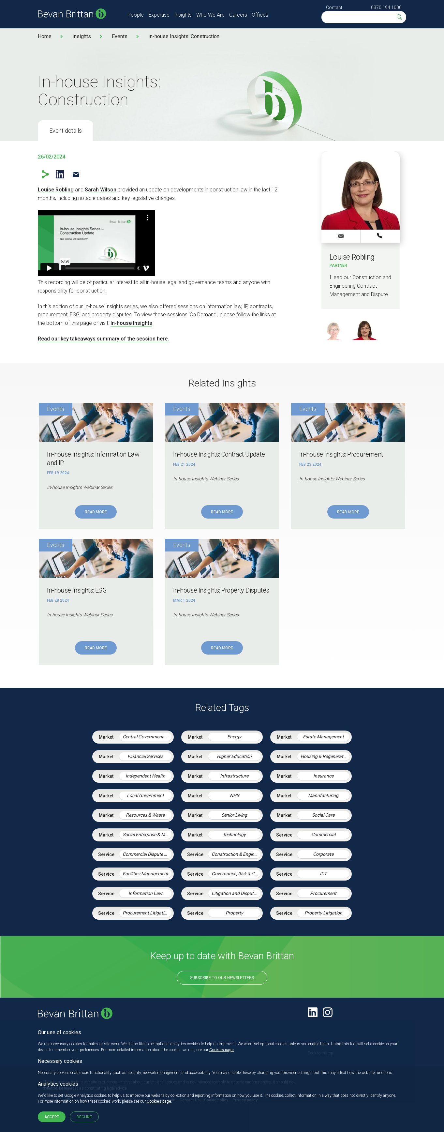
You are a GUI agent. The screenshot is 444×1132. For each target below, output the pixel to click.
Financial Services (145, 756)
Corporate (323, 854)
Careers (238, 15)
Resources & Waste (145, 815)
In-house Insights (131, 323)
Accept (51, 1117)
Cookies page (221, 1050)
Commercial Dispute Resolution (147, 854)
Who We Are (210, 15)
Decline (84, 1117)
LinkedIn (60, 174)
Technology (234, 834)
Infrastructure (234, 775)
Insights (183, 15)
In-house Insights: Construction (183, 36)
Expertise (159, 15)
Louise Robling (56, 190)
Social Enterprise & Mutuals (147, 834)
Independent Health (145, 775)
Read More (96, 512)
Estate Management (323, 736)
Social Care (323, 815)
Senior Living (234, 815)
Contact (334, 7)
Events (119, 36)
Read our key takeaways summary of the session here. (103, 339)
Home (45, 36)
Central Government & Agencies (147, 736)
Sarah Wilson (100, 190)
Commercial (323, 834)
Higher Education (234, 756)
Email (76, 174)
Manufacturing (323, 795)
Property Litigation (323, 912)
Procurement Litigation (146, 912)
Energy (234, 736)
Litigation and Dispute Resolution (236, 893)
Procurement (323, 893)
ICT (323, 873)
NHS (234, 795)
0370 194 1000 (386, 7)
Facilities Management (145, 873)
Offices (260, 15)
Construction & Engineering (236, 854)
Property (234, 912)
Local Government (145, 795)
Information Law (145, 893)
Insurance (323, 775)
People (135, 15)
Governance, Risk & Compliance (236, 873)
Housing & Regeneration (325, 756)
